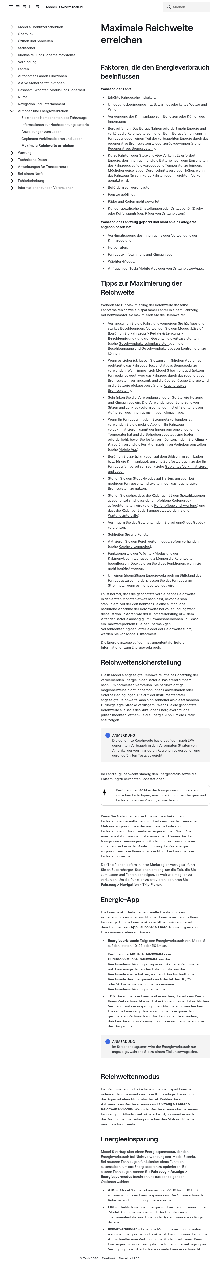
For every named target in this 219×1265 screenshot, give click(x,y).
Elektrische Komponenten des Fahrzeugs (54, 118)
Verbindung (27, 62)
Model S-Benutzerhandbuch (40, 27)
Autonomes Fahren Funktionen (42, 76)
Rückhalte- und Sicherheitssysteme (46, 55)
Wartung (24, 153)
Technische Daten (32, 160)
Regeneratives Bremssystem (131, 148)
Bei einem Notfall (31, 174)
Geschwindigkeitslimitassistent (144, 344)
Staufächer (26, 48)
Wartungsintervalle (123, 516)
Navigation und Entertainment (41, 104)
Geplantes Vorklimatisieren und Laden (51, 139)
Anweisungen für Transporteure (43, 167)
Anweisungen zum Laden (41, 132)
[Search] (187, 7)
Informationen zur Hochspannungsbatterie (55, 125)
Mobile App (128, 450)
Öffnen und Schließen (35, 41)
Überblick (25, 34)
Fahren (23, 69)
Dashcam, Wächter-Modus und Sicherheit (51, 90)
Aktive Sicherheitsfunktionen (41, 83)
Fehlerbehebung (31, 181)
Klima (22, 97)
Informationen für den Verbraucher (45, 188)
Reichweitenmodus (134, 546)
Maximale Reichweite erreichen (47, 146)
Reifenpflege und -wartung (175, 506)
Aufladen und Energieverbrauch (43, 111)
